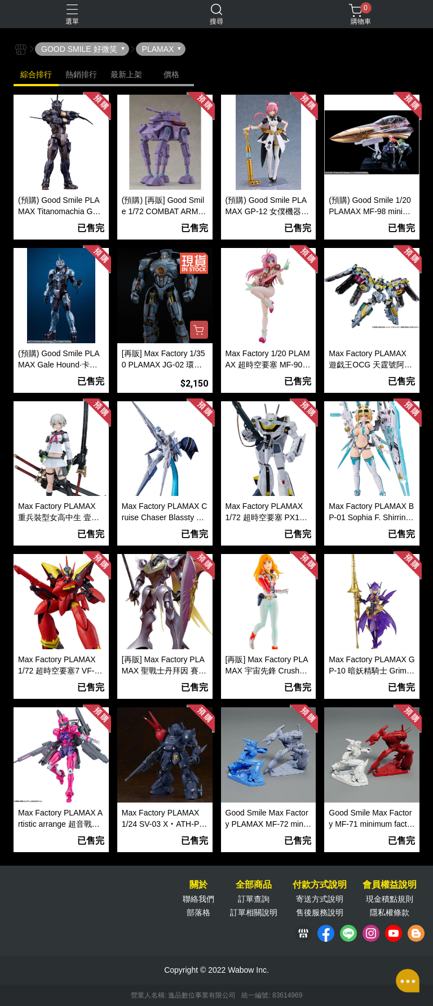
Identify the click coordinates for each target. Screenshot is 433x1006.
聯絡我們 (198, 899)
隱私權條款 (389, 912)
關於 (198, 884)
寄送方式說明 (319, 899)
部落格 (198, 912)
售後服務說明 (319, 912)
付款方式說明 (320, 884)
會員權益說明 (390, 884)
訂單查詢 (253, 899)
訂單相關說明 (253, 912)
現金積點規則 (389, 899)
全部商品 (254, 884)
